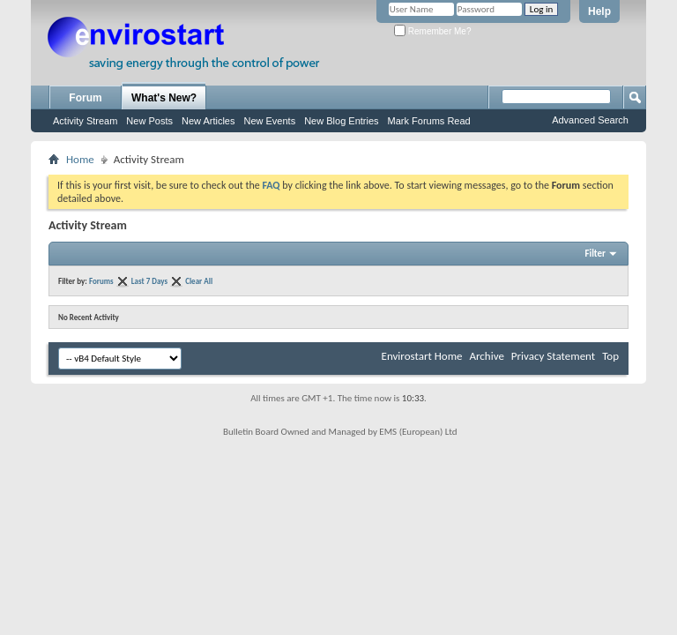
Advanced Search (590, 120)
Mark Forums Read (429, 121)
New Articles (208, 121)
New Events (269, 121)
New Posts (149, 121)
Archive (486, 355)
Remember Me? (432, 31)
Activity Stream (85, 121)
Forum (85, 98)
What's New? (164, 98)
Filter (595, 253)
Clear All (198, 281)
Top (610, 355)
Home (80, 159)
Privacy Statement (553, 355)
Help (599, 11)
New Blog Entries (341, 121)
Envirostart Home (422, 355)
